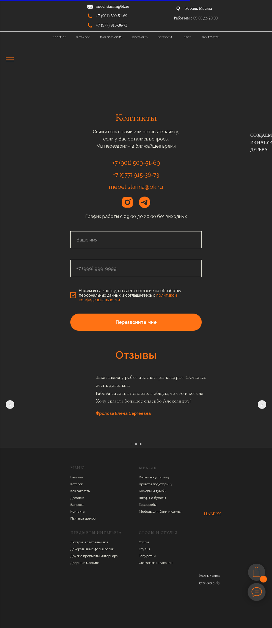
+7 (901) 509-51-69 (111, 16)
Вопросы (77, 505)
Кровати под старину (156, 484)
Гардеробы (148, 505)
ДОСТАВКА (140, 37)
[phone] (136, 268)
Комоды (146, 491)
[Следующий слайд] (262, 404)
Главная (76, 477)
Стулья (144, 549)
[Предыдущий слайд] (10, 404)
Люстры (77, 542)
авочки (167, 563)
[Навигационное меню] (10, 60)
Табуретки (147, 556)
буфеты (160, 498)
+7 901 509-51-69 (209, 583)
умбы (161, 491)
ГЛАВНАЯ (59, 37)
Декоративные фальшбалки (92, 549)
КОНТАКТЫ (210, 37)
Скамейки (147, 563)
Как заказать (80, 491)
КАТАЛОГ (83, 37)
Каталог (76, 484)
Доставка (77, 498)
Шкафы (145, 498)
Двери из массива (84, 563)
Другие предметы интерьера (94, 556)
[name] (136, 239)
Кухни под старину (154, 477)
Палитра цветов (82, 518)
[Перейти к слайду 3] (140, 444)
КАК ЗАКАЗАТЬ (111, 37)
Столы (144, 542)
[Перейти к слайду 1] (131, 444)
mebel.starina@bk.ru (112, 6)
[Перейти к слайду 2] (136, 444)
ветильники (98, 542)
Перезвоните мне (136, 322)
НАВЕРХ (212, 514)
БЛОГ (187, 37)
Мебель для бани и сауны (160, 512)
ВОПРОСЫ (165, 37)
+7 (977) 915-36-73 (111, 25)
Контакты (77, 512)
